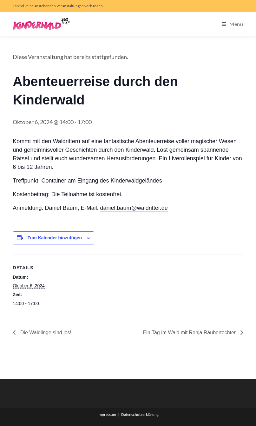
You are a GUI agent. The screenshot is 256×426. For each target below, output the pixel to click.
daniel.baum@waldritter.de (133, 208)
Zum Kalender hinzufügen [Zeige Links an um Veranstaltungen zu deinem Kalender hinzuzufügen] (54, 237)
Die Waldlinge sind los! (45, 332)
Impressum (106, 414)
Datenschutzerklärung (140, 414)
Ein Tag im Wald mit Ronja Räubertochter (190, 332)
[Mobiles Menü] (232, 24)
